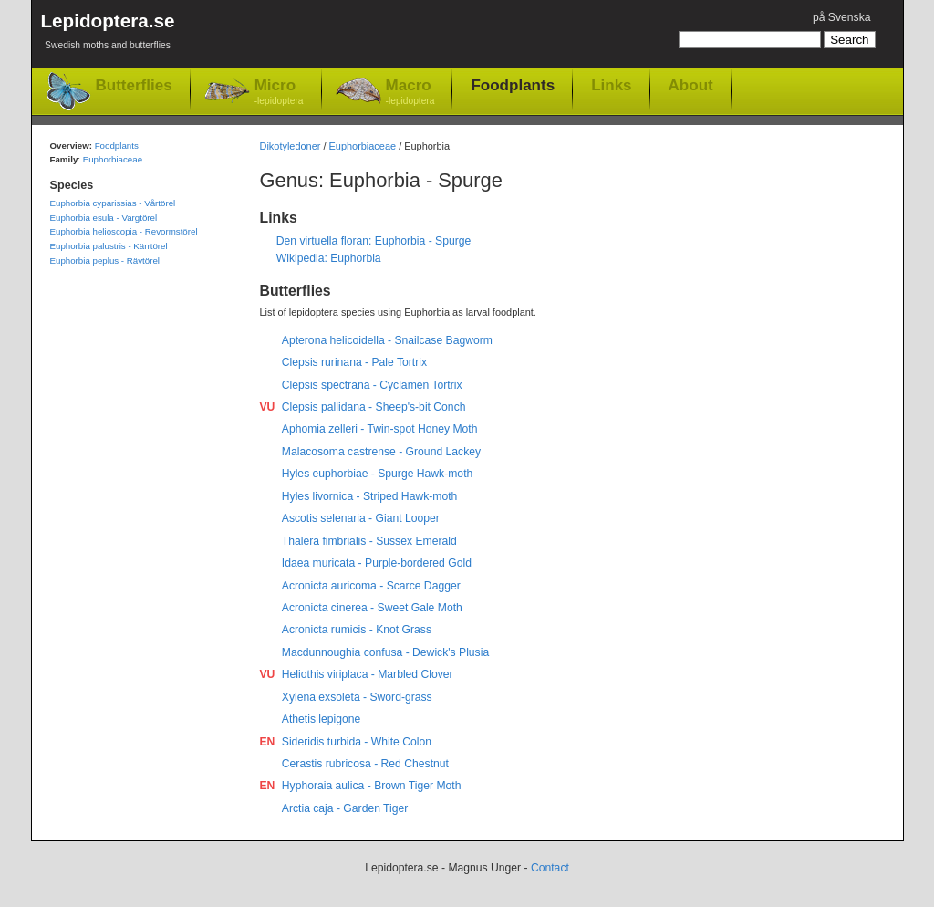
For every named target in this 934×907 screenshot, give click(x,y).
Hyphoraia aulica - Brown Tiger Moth (372, 785)
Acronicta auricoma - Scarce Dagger (371, 585)
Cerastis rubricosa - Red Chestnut (365, 763)
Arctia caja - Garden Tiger (345, 808)
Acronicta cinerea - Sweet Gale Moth (372, 607)
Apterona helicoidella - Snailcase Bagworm (387, 340)
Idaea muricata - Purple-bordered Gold (377, 563)
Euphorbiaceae (363, 146)
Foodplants (513, 85)
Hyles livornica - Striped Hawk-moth (370, 496)
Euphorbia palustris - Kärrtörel (109, 246)
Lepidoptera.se (108, 34)
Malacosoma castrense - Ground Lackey (381, 451)
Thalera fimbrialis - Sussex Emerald (369, 541)
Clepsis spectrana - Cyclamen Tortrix (372, 385)
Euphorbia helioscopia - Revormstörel (124, 231)
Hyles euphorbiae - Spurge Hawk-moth (377, 473)
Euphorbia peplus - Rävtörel (105, 260)
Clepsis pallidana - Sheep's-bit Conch (374, 407)
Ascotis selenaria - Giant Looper (361, 518)
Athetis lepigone (321, 719)
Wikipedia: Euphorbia (328, 258)
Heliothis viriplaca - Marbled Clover (367, 674)
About (691, 85)
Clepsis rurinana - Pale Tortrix (354, 362)
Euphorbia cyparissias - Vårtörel (113, 203)
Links (611, 85)
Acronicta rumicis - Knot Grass (356, 629)
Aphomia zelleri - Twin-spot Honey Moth (380, 428)
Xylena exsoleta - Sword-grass (357, 697)
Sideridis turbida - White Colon (356, 741)
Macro (410, 93)
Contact (550, 867)
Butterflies (134, 85)
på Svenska (842, 17)
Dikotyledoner (290, 146)
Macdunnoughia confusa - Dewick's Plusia (385, 652)
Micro (279, 93)
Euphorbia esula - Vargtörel (104, 218)
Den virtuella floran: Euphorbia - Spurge (374, 241)
